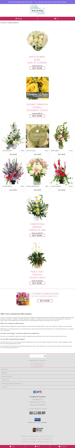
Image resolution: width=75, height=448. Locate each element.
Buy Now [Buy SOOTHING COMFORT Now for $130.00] (13, 154)
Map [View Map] (37, 446)
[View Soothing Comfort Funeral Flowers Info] (13, 136)
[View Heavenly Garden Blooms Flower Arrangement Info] (37, 171)
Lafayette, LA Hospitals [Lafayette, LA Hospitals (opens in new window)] (47, 436)
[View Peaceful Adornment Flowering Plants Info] (61, 171)
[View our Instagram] (40, 393)
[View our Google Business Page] (37, 393)
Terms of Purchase (38, 441)
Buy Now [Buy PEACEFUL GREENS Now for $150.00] (61, 154)
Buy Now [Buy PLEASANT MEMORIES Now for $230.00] (13, 190)
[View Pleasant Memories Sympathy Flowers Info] (13, 171)
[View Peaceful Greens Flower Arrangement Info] (61, 136)
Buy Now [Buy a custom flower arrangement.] (45, 300)
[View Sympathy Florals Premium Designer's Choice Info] (37, 136)
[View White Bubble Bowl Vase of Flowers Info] (37, 40)
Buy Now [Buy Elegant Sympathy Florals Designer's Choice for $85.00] (37, 115)
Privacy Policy (26, 441)
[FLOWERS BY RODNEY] (37, 14)
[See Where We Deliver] (37, 365)
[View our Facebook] (34, 393)
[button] (38, 419)
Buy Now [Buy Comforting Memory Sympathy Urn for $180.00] (37, 235)
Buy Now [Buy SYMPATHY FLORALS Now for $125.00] (37, 154)
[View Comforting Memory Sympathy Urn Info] (37, 208)
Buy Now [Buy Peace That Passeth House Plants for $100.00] (37, 283)
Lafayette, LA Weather (29, 439)
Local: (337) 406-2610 (37, 405)
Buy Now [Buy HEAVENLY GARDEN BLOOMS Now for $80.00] (37, 190)
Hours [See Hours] (62, 446)
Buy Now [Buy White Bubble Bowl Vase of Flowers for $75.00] (37, 68)
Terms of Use (49, 441)
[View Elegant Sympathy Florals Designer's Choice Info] (37, 88)
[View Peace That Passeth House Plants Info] (37, 255)
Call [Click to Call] (12, 446)
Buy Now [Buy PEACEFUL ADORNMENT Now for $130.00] (61, 190)
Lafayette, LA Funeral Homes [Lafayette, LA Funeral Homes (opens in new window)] (29, 436)
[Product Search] (37, 356)
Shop (18, 18)
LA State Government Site (45, 439)
